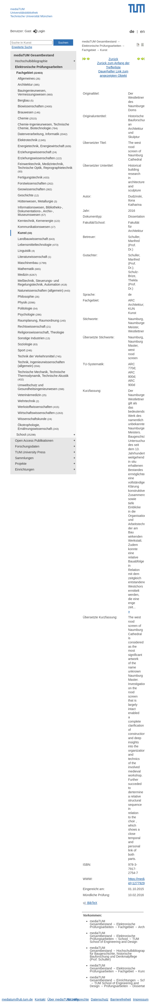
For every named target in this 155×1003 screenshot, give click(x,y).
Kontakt (40, 999)
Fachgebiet (29, 72)
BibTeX (90, 903)
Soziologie (28, 344)
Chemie (27, 118)
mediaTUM (17, 9)
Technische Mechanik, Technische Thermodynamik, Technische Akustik (43, 375)
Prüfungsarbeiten (116, 986)
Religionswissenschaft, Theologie (41, 332)
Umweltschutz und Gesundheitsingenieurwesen (41, 387)
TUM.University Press (30, 452)
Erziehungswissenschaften (40, 158)
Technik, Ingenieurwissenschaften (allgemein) (41, 364)
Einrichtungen (24, 469)
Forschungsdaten (27, 446)
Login (38, 31)
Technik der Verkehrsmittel (39, 356)
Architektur (28, 84)
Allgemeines (29, 78)
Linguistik (26, 250)
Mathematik (29, 269)
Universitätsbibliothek (24, 12)
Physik (26, 302)
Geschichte (28, 195)
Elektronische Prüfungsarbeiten (39, 67)
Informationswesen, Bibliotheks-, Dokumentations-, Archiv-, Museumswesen (40, 211)
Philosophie (28, 296)
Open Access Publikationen (34, 440)
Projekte (20, 463)
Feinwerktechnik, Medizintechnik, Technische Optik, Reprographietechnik (45, 167)
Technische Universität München (31, 16)
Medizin (27, 274)
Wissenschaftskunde (35, 419)
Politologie (28, 308)
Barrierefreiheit (120, 999)
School (26, 434)
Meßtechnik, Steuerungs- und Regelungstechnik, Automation (42, 282)
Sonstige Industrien (34, 338)
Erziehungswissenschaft (37, 152)
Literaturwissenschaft (34, 257)
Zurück (113, 59)
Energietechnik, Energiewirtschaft (44, 146)
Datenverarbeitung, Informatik (42, 134)
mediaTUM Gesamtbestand (34, 55)
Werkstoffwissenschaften (38, 407)
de (132, 31)
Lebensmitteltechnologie (38, 244)
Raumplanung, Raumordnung (42, 320)
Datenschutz (99, 999)
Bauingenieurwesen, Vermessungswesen (35, 92)
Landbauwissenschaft (36, 239)
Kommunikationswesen (36, 227)
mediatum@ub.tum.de (17, 999)
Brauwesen (29, 112)
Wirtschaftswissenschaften (40, 413)
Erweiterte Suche (22, 47)
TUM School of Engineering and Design (114, 940)
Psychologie (29, 314)
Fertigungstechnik (33, 177)
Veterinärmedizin (32, 395)
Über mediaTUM (58, 999)
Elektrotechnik (32, 140)
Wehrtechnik (28, 401)
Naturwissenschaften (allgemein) (44, 290)
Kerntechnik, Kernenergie (39, 221)
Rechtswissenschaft (34, 326)
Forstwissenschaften (35, 183)
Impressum (140, 999)
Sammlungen (24, 458)
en (142, 31)
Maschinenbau (32, 263)
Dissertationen (142, 986)
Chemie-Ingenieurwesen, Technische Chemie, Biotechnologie (43, 126)
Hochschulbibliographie (31, 61)
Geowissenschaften (35, 189)
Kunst (25, 233)
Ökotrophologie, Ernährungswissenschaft (38, 426)
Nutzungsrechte (78, 999)
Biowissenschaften (35, 106)
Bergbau (25, 100)
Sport (25, 350)
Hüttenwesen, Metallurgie (37, 201)
